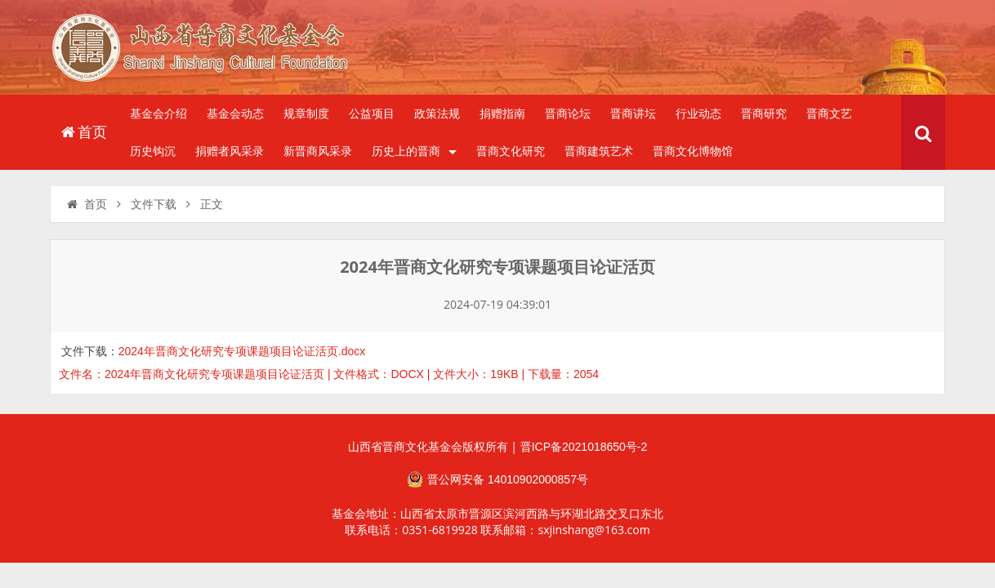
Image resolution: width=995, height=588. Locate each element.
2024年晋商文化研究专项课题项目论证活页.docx (242, 351)
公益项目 (372, 113)
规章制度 (306, 113)
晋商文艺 (829, 113)
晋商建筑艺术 (598, 151)
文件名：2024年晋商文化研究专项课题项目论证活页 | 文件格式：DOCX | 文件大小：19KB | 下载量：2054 (329, 374)
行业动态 (698, 113)
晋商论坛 (568, 113)
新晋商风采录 (317, 151)
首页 (83, 132)
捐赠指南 (502, 113)
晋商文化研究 (510, 151)
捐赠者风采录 (229, 151)
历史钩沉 (153, 151)
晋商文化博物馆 (693, 151)
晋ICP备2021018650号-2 (584, 446)
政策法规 (437, 113)
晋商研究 (764, 113)
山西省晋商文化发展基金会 (209, 51)
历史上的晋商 (414, 151)
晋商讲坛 (633, 113)
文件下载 (153, 204)
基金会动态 (235, 113)
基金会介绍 (158, 113)
